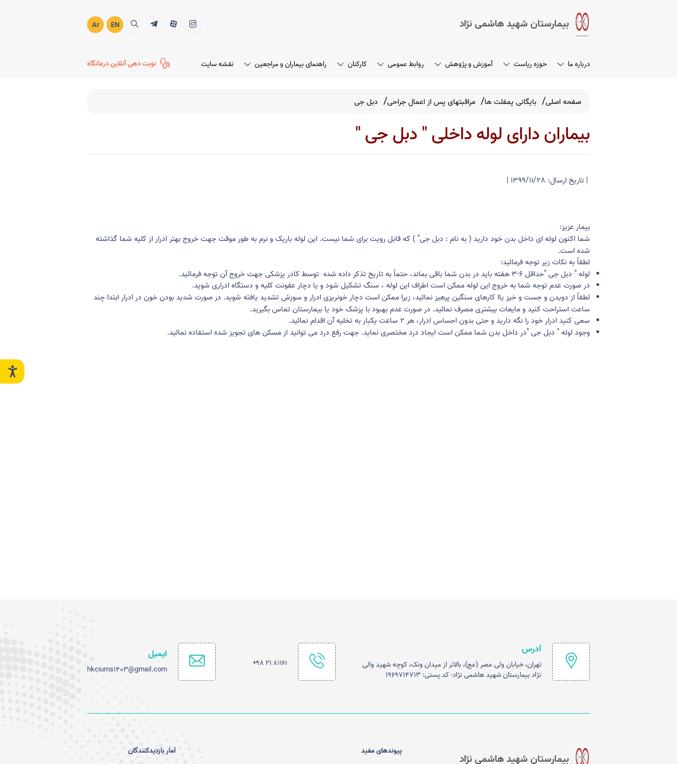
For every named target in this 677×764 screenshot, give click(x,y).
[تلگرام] (153, 24)
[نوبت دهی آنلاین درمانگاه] (128, 63)
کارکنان (352, 63)
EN (115, 24)
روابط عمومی (400, 63)
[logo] (525, 23)
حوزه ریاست (525, 63)
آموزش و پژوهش (464, 63)
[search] (134, 24)
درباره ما (573, 63)
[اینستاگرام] (192, 24)
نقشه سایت (217, 63)
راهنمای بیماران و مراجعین (285, 63)
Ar (95, 24)
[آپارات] (173, 24)
